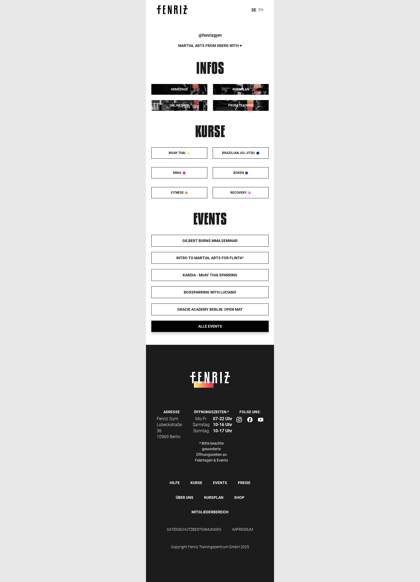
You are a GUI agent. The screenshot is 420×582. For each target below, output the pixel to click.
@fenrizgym (210, 35)
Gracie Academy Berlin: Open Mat (210, 309)
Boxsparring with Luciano (210, 292)
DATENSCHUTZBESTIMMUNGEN (194, 529)
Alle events (210, 326)
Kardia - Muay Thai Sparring (210, 275)
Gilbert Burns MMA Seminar (210, 241)
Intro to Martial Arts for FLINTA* (210, 258)
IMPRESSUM (242, 529)
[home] (175, 10)
